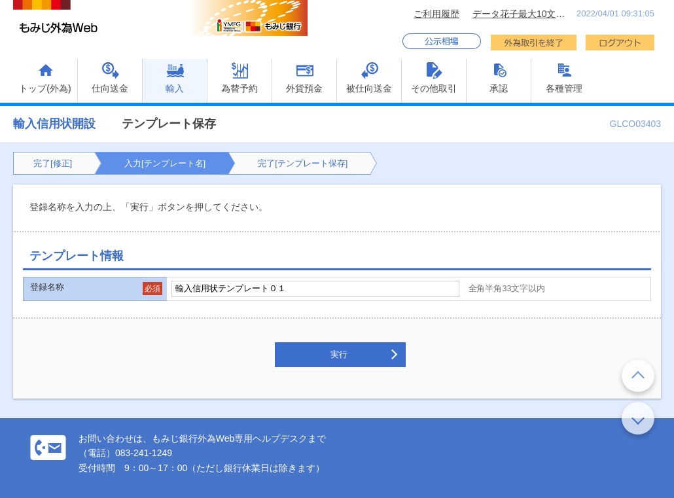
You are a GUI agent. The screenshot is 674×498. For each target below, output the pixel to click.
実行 (338, 354)
